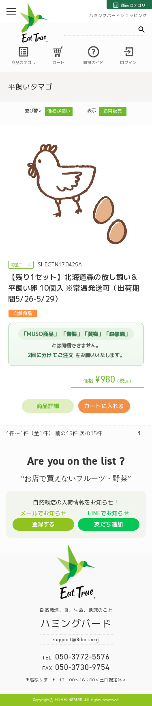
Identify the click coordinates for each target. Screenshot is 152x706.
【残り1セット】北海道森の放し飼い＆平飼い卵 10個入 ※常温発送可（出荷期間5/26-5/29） (73, 288)
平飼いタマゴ (30, 87)
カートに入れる (104, 406)
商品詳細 (48, 406)
